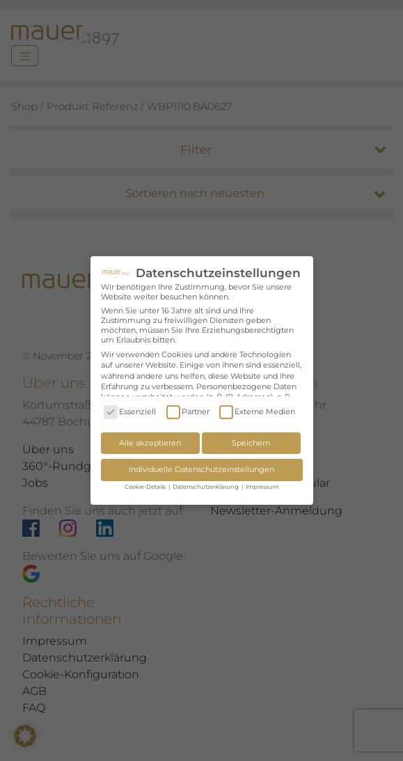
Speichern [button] (251, 443)
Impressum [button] (262, 486)
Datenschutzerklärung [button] (206, 486)
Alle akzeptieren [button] (150, 443)
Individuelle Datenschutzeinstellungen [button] (201, 469)
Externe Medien (257, 411)
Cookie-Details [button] (146, 486)
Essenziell (130, 411)
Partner (188, 411)
